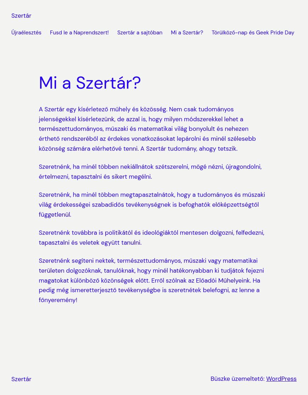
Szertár (21, 16)
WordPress (281, 379)
